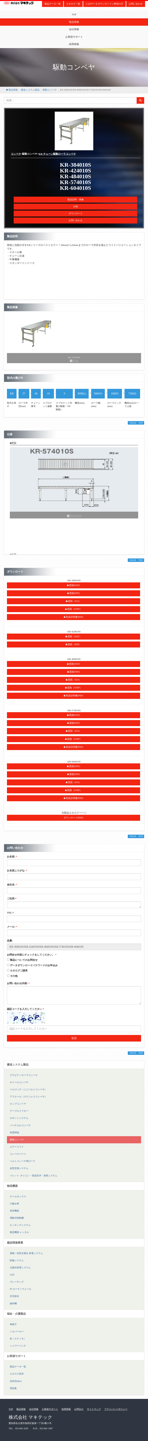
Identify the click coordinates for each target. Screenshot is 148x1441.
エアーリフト (17, 1146)
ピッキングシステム (20, 1225)
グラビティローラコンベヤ (24, 1075)
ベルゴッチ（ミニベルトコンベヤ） (28, 1089)
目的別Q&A (16, 1381)
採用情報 (74, 44)
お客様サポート (74, 36)
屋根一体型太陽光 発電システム (26, 1253)
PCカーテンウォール (20, 1289)
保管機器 (14, 1210)
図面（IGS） (73, 601)
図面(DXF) (73, 585)
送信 (74, 1038)
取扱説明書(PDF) (73, 617)
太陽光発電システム (20, 1267)
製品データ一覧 (53, 4)
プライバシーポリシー (115, 1409)
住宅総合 (14, 1296)
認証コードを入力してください (25, 1009)
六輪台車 (14, 1203)
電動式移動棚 (17, 1218)
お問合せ (78, 1409)
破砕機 (13, 1303)
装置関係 (14, 1132)
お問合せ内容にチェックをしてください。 (31, 954)
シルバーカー (17, 1331)
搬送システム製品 (30, 89)
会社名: (12, 884)
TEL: (10, 912)
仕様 (75, 206)
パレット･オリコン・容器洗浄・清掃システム (33, 1175)
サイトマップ (94, 1409)
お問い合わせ (136, 4)
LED (12, 1274)
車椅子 (13, 1324)
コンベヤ (16, 153)
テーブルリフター (19, 1111)
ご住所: (12, 898)
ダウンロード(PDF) (73, 817)
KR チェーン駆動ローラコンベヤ (57, 153)
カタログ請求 (17, 1373)
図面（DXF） (74, 636)
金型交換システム (19, 1168)
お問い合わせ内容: (18, 983)
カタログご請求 (19, 970)
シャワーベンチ (18, 1345)
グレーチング (17, 1281)
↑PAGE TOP (136, 422)
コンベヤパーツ (18, 1154)
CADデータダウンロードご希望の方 (104, 4)
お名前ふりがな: (17, 870)
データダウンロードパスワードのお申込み (34, 965)
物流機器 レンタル (19, 1232)
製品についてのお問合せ (24, 959)
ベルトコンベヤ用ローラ (22, 1161)
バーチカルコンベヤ (20, 1125)
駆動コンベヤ (50, 89)
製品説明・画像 (75, 199)
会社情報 (74, 29)
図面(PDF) (73, 593)
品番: (10, 940)
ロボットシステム (19, 1118)
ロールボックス (18, 1196)
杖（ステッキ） (18, 1338)
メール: (12, 926)
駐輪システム (17, 1260)
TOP (74, 14)
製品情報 (74, 21)
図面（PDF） (73, 644)
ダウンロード (75, 213)
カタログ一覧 (73, 4)
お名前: (12, 856)
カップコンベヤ (18, 1103)
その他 (14, 976)
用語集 (13, 1388)
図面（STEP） (73, 609)
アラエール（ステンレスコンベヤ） (28, 1096)
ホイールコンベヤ (19, 1082)
